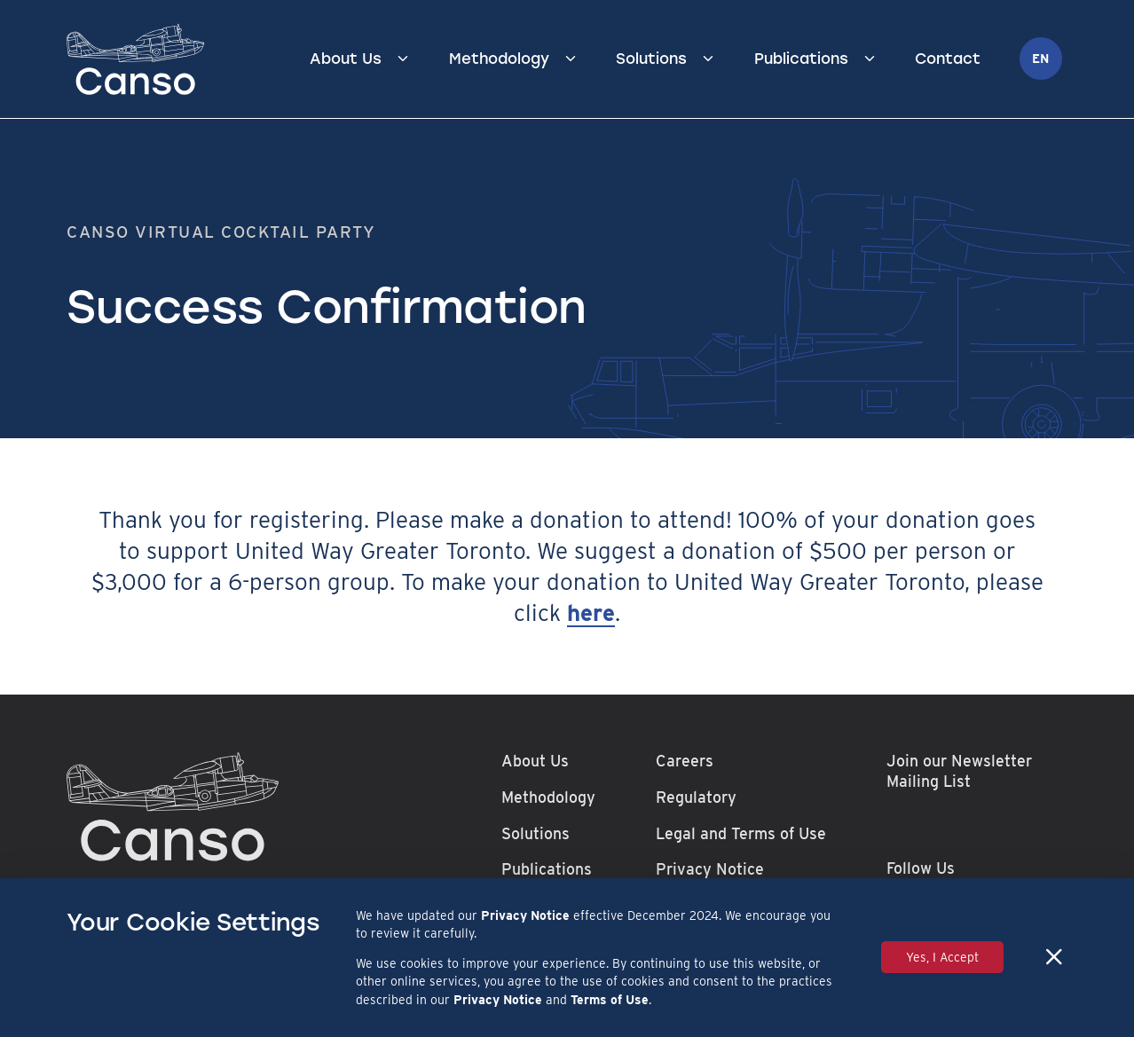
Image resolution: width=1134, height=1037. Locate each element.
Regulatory (696, 797)
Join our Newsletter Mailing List (959, 770)
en (1041, 58)
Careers (684, 760)
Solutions (651, 58)
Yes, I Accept (942, 957)
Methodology (499, 58)
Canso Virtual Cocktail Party (221, 231)
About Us (346, 58)
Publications (801, 58)
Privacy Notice (710, 869)
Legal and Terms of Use (741, 833)
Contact (947, 58)
